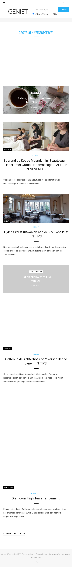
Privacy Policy (41, 554)
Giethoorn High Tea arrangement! (36, 498)
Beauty (7, 149)
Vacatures (66, 554)
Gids (55, 14)
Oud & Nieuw (36, 272)
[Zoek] (68, 2)
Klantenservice (54, 554)
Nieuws (46, 14)
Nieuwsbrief (36, 557)
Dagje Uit (8, 487)
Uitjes (37, 14)
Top (36, 562)
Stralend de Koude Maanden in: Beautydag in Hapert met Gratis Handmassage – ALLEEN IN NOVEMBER (36, 165)
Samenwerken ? (28, 554)
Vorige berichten (14, 533)
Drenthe (36, 93)
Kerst (6, 221)
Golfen (7, 348)
